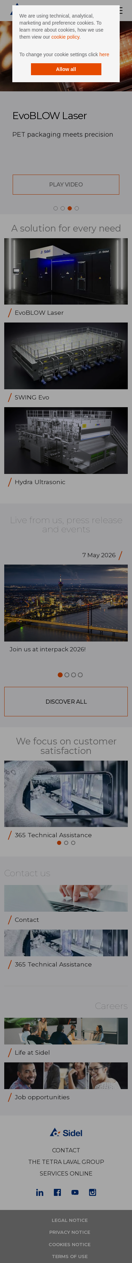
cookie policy (65, 37)
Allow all (66, 69)
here (104, 54)
